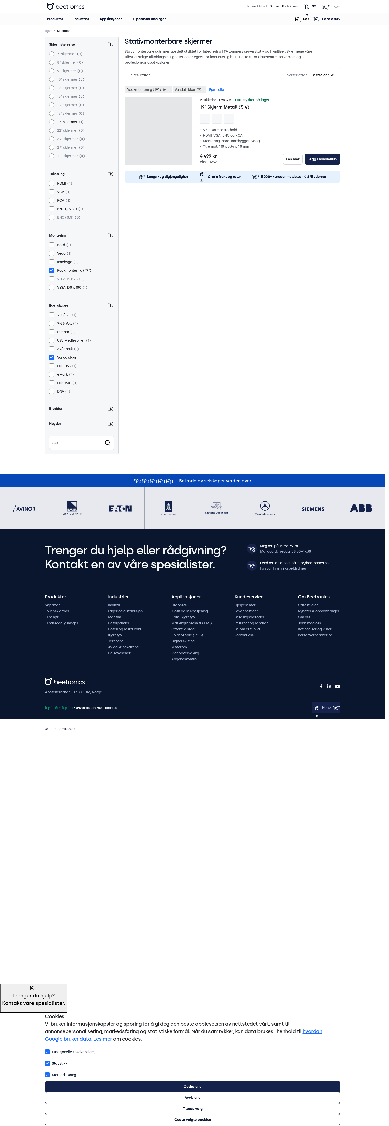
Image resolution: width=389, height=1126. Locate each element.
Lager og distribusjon (125, 611)
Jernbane (116, 641)
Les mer (293, 159)
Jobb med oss (309, 623)
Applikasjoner (111, 19)
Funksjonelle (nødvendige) (70, 1051)
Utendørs (178, 605)
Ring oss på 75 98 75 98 (279, 546)
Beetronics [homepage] (66, 6)
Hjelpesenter (245, 605)
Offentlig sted (182, 629)
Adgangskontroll (184, 659)
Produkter (55, 19)
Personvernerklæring (315, 635)
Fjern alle (216, 89)
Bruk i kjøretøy (183, 617)
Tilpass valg (193, 1108)
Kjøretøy (115, 635)
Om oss (274, 6)
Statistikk (56, 1063)
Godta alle (192, 1086)
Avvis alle (192, 1097)
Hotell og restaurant (124, 629)
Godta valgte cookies (192, 1119)
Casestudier (308, 605)
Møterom (179, 647)
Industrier (81, 19)
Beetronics (54, 680)
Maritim (114, 617)
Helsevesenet (119, 653)
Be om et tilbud (257, 6)
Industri (114, 605)
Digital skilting (182, 641)
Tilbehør (51, 617)
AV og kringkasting (123, 647)
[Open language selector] (311, 6)
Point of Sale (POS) (187, 635)
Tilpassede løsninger (149, 19)
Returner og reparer (251, 623)
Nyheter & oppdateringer (318, 611)
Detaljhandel (118, 623)
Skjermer (52, 605)
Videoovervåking (185, 653)
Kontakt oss (290, 6)
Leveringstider (246, 611)
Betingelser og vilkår (315, 629)
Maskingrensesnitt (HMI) (191, 623)
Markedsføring (60, 1074)
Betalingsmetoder (249, 617)
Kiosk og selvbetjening (189, 611)
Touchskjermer (57, 611)
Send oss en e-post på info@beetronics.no (294, 563)
